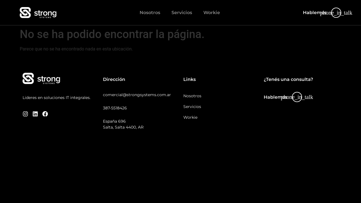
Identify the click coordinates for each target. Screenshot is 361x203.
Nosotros (150, 12)
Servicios (181, 12)
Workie (211, 12)
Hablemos (315, 12)
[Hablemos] (336, 13)
